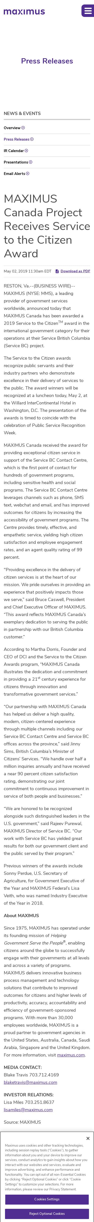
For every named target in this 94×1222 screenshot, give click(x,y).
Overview (12, 127)
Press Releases (16, 139)
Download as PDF (72, 271)
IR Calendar (14, 150)
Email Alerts (14, 173)
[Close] (87, 1139)
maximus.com (71, 1055)
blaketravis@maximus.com (30, 1082)
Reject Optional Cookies (47, 1215)
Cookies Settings (46, 1200)
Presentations (16, 162)
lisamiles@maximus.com (28, 1110)
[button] (87, 10)
